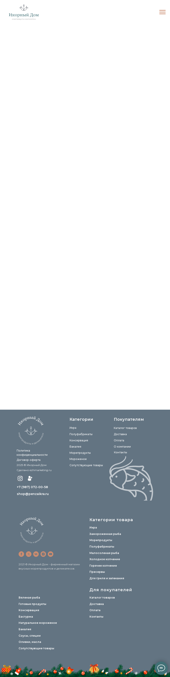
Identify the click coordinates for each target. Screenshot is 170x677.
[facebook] (21, 554)
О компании (122, 446)
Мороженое (78, 459)
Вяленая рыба (29, 597)
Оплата (119, 440)
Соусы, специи (30, 635)
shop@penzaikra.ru (33, 494)
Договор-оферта (29, 460)
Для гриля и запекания (106, 578)
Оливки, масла (30, 642)
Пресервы (97, 571)
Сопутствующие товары (86, 465)
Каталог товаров (125, 428)
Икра (73, 427)
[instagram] (43, 554)
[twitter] (28, 554)
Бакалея (75, 446)
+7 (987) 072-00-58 (32, 487)
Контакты (120, 452)
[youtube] (50, 554)
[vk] (36, 554)
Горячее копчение (103, 565)
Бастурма (26, 616)
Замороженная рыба (105, 534)
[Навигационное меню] (162, 12)
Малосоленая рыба (104, 553)
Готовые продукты (32, 604)
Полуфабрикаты (81, 434)
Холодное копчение (104, 559)
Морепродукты (80, 452)
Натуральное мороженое (38, 622)
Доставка (120, 434)
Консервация (79, 440)
